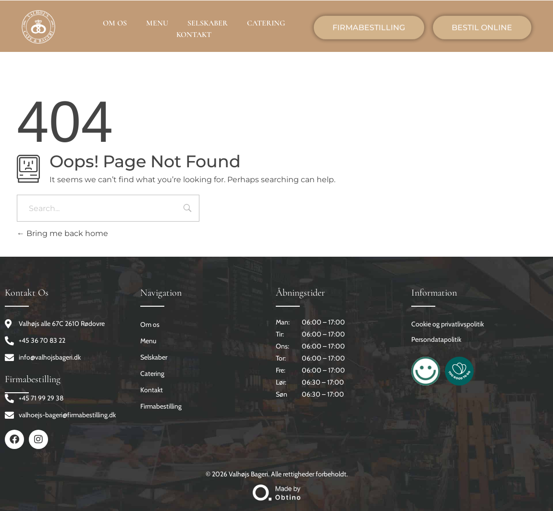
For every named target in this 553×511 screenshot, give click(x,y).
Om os (150, 324)
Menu (148, 341)
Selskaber (153, 357)
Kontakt (151, 390)
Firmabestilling (161, 406)
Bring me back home (62, 233)
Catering (152, 373)
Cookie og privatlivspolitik (447, 324)
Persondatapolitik (436, 339)
